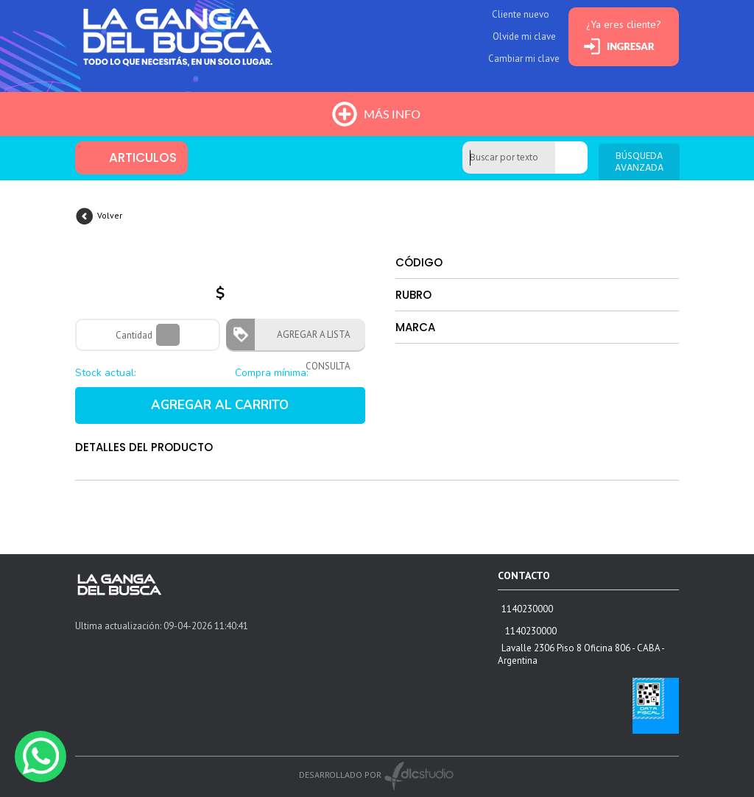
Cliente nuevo (520, 14)
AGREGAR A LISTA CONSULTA (309, 339)
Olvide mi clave (524, 36)
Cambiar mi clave (524, 58)
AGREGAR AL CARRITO (220, 405)
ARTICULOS (143, 157)
